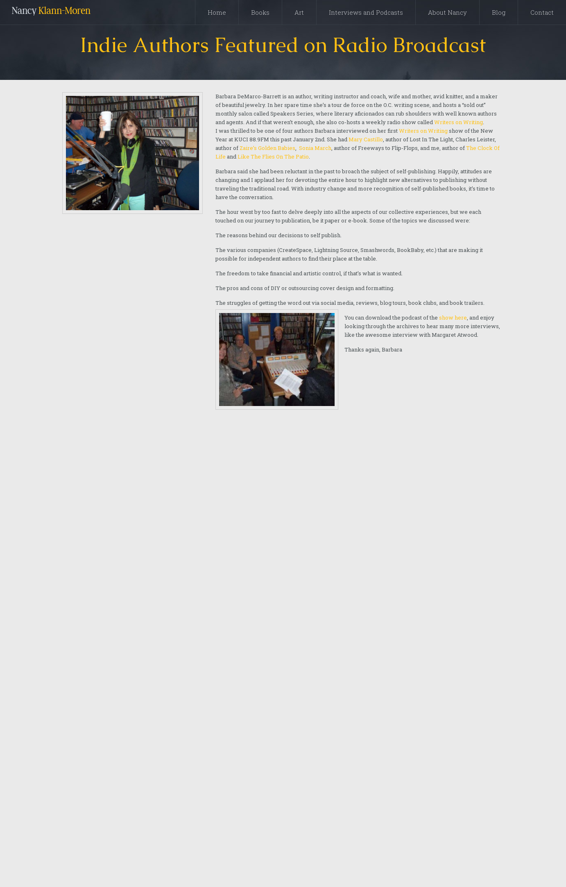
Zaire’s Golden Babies (267, 148)
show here (453, 317)
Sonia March (315, 148)
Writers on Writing (458, 122)
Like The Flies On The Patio (273, 156)
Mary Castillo (365, 139)
